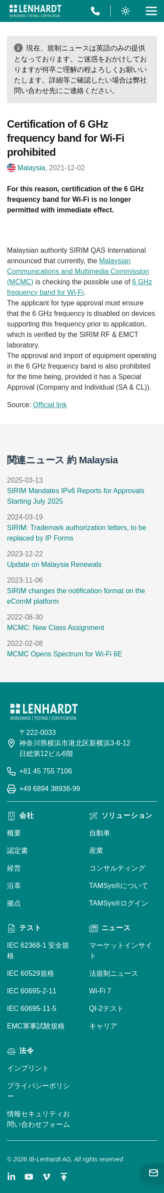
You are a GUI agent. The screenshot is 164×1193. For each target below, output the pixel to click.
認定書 (17, 850)
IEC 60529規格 (30, 973)
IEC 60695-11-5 (31, 1008)
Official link (50, 404)
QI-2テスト (106, 1008)
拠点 (14, 903)
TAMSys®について (118, 885)
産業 (96, 850)
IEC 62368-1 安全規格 (38, 951)
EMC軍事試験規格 (36, 1026)
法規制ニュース (113, 973)
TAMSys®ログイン (118, 903)
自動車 (99, 833)
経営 (14, 868)
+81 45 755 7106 (45, 771)
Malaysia (31, 168)
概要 (14, 833)
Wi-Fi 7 (100, 991)
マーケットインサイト (120, 951)
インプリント (28, 1068)
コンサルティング (117, 868)
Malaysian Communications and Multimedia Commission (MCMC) (78, 271)
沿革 (14, 885)
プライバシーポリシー (38, 1091)
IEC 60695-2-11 (31, 991)
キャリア (103, 1026)
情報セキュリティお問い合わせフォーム (38, 1119)
